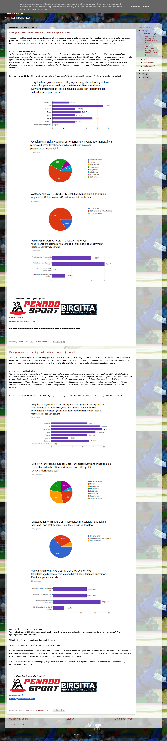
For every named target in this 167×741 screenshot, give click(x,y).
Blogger (90, 735)
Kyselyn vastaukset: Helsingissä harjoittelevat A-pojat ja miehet (42, 352)
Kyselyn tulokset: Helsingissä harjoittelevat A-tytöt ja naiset (39, 32)
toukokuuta (148, 66)
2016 (144, 77)
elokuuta (147, 59)
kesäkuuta (148, 63)
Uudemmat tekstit (18, 718)
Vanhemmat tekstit (123, 718)
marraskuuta (149, 34)
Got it (146, 6)
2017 (144, 74)
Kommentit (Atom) (21, 724)
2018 (144, 70)
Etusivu (71, 718)
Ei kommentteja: (42, 342)
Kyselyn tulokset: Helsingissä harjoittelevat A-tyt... (150, 40)
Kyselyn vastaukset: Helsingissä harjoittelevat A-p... (150, 50)
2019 (144, 31)
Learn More (135, 6)
